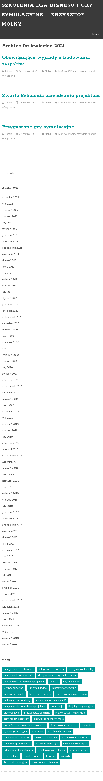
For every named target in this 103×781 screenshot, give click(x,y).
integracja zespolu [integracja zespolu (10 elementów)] (14, 693)
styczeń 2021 (9, 298)
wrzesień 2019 (10, 392)
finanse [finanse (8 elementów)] (54, 681)
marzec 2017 (9, 569)
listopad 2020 (10, 310)
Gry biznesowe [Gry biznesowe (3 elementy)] (71, 681)
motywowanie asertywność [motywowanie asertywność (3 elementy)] (71, 693)
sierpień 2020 (10, 329)
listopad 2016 (10, 594)
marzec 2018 (9, 499)
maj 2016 (7, 631)
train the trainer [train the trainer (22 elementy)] (32, 756)
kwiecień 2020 (10, 354)
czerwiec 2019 (10, 411)
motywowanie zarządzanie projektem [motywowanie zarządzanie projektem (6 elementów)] (25, 706)
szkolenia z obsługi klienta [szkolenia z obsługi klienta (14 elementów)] (18, 749)
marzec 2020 (9, 361)
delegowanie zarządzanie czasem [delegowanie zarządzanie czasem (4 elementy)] (57, 675)
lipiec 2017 (8, 543)
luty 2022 (7, 222)
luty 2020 (7, 367)
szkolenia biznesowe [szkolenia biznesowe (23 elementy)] (60, 731)
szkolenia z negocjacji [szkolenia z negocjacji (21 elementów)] (75, 743)
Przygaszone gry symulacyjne (38, 127)
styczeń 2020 (9, 373)
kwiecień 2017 (10, 562)
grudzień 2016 (10, 587)
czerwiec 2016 (10, 625)
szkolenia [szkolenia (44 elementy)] (37, 731)
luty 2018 (7, 506)
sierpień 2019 (10, 398)
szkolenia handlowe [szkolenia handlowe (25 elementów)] (45, 737)
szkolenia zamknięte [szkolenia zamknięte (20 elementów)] (47, 743)
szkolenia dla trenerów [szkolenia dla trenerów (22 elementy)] (16, 737)
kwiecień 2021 (10, 279)
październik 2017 (12, 524)
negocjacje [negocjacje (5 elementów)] (57, 706)
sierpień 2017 (10, 537)
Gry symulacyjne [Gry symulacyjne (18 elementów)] (38, 687)
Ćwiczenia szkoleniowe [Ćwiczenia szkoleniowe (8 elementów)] (45, 762)
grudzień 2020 (10, 304)
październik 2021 (12, 247)
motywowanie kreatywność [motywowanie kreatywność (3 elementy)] (51, 700)
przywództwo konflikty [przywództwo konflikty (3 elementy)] (16, 718)
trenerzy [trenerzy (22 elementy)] (51, 756)
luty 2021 (7, 291)
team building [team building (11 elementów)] (11, 756)
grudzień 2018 (10, 443)
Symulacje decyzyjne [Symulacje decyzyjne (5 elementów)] (15, 731)
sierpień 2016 (10, 613)
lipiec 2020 (8, 336)
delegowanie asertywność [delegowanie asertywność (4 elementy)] (18, 669)
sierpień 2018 (10, 468)
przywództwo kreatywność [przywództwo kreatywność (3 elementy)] (49, 718)
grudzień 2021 (10, 235)
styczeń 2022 (9, 228)
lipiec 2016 (8, 619)
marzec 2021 (9, 285)
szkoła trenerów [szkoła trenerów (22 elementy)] (79, 749)
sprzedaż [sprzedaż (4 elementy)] (87, 725)
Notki (48, 71)
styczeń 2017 (9, 581)
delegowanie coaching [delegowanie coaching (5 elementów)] (51, 669)
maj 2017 (7, 556)
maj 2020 (7, 348)
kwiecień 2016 (10, 638)
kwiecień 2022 (10, 210)
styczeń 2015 (9, 644)
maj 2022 (7, 203)
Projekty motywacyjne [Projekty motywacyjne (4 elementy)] (80, 706)
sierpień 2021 (10, 260)
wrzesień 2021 (10, 254)
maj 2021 (7, 273)
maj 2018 (7, 487)
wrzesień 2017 (10, 531)
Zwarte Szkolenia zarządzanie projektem (51, 95)
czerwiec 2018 (10, 480)
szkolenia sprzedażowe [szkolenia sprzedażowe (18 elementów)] (17, 743)
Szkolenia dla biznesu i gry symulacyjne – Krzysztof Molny (47, 14)
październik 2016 (12, 600)
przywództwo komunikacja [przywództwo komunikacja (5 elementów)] (70, 712)
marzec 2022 (9, 216)
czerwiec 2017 (10, 550)
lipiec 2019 (8, 405)
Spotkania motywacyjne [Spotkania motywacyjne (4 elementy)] (63, 725)
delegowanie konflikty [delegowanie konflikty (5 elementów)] (81, 669)
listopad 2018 (10, 449)
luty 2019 (7, 436)
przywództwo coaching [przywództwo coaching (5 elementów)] (37, 712)
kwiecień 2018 (10, 493)
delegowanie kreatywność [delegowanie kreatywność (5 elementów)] (18, 675)
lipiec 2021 (8, 266)
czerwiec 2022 (10, 197)
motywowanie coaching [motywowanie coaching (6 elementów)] (17, 700)
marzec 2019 (9, 430)
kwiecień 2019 (10, 424)
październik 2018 (12, 455)
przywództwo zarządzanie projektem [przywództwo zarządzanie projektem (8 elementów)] (24, 725)
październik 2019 (12, 386)
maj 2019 (7, 417)
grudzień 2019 (10, 380)
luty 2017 (7, 575)
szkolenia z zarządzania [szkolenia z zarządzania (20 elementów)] (51, 749)
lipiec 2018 (8, 474)
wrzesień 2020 (10, 323)
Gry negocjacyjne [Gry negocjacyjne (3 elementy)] (13, 687)
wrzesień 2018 (10, 461)
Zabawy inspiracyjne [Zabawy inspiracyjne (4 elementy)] (15, 762)
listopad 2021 (10, 241)
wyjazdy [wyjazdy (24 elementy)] (65, 756)
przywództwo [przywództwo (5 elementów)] (11, 712)
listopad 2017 (10, 518)
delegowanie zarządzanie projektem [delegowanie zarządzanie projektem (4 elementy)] (24, 681)
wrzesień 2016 (10, 606)
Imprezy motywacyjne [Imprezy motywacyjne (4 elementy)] (64, 687)
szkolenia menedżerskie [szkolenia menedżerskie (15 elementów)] (75, 737)
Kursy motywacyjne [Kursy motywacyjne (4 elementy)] (40, 693)
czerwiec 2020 (10, 342)
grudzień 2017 (10, 512)
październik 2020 (12, 317)
